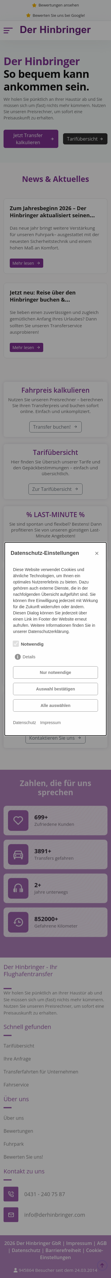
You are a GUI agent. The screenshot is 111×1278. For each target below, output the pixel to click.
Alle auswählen (55, 705)
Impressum (50, 722)
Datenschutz (24, 722)
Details (29, 656)
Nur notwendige (55, 672)
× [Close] (97, 553)
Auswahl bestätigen (55, 689)
